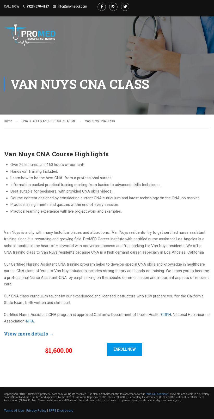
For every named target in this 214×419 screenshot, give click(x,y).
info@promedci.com (72, 6)
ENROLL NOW (125, 349)
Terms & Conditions (156, 394)
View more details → (29, 334)
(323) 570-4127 (38, 6)
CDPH (166, 314)
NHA (30, 321)
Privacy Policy (36, 410)
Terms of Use (14, 410)
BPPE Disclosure (61, 410)
